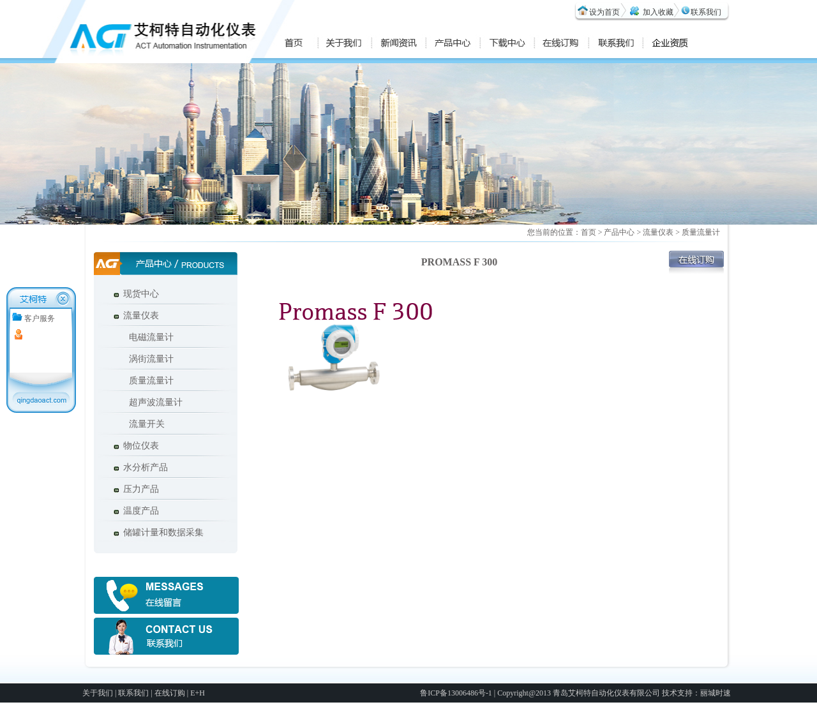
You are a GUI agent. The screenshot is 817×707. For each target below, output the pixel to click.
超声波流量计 (151, 402)
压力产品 (141, 489)
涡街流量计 (147, 359)
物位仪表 (141, 445)
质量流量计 (147, 380)
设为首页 (604, 12)
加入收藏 (658, 12)
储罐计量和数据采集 (163, 532)
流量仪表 (141, 315)
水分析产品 (145, 467)
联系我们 (706, 12)
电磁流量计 (147, 337)
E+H (197, 692)
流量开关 (142, 424)
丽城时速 (715, 692)
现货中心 (141, 294)
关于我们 (97, 692)
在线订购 (169, 692)
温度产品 (141, 511)
